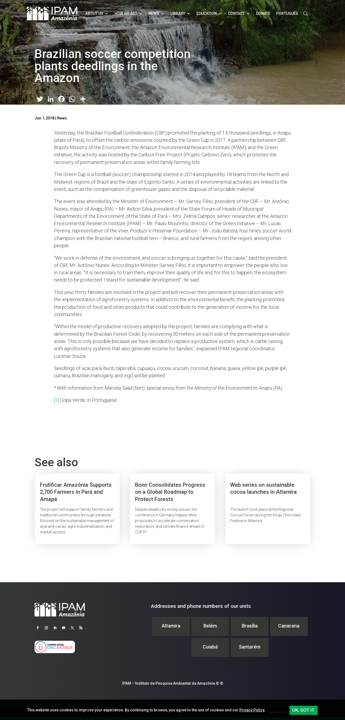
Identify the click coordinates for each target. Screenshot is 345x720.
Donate (263, 13)
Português (287, 13)
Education (206, 13)
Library (177, 13)
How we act (126, 13)
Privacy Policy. (252, 710)
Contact (236, 13)
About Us (94, 13)
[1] (56, 400)
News (154, 13)
